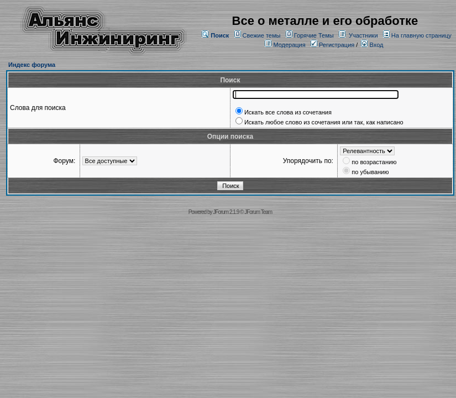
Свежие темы (262, 35)
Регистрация (332, 44)
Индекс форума (31, 64)
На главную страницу (421, 35)
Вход (372, 44)
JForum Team (258, 212)
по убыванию (370, 172)
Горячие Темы (314, 35)
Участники (363, 35)
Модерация (289, 44)
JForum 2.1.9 (226, 212)
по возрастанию (374, 162)
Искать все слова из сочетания (288, 112)
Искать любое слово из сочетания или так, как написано (323, 122)
